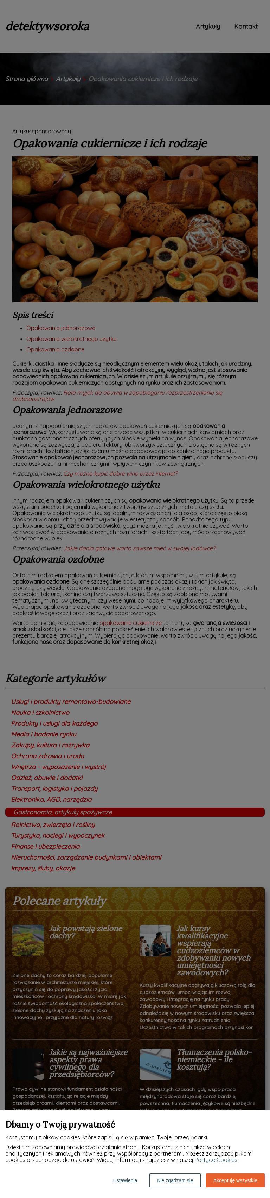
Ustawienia (125, 1180)
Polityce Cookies (216, 1159)
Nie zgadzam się (175, 1180)
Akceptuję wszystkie (235, 1180)
